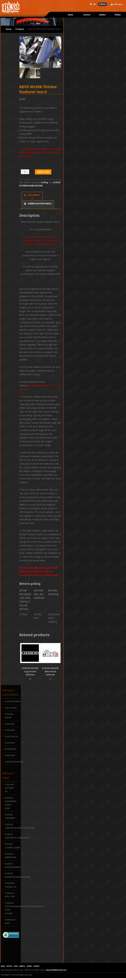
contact (36, 966)
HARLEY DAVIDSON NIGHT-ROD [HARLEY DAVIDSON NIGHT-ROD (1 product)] (10, 803)
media (29, 966)
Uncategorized (12, 761)
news (16, 966)
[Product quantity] (25, 171)
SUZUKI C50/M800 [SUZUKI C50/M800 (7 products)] (10, 816)
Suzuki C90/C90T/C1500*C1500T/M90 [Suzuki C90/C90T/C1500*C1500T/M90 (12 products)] (12, 826)
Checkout (118, 4)
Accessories (12, 701)
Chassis (9, 724)
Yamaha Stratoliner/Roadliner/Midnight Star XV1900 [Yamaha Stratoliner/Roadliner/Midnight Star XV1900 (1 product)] (12, 908)
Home (8, 29)
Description (33, 194)
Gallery (102, 14)
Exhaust (10, 743)
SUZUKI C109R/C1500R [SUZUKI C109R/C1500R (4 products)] (12, 846)
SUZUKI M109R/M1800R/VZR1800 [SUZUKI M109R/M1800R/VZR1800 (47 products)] (12, 875)
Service (86, 14)
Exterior (10, 749)
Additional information (39, 203)
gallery (22, 966)
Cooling (44, 182)
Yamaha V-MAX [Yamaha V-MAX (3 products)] (10, 921)
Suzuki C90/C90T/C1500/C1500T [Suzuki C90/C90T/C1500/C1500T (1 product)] (12, 836)
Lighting (10, 755)
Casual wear (9, 716)
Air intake (11, 708)
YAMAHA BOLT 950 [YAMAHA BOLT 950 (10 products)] (10, 895)
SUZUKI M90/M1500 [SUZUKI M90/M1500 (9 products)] (10, 856)
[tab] (32, 196)
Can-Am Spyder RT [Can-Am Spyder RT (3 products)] (9, 788)
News (70, 14)
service (9, 966)
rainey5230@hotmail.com (55, 970)
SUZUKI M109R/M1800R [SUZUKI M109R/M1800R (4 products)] (12, 865)
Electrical (11, 736)
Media (118, 14)
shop (3, 966)
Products (19, 29)
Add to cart (43, 171)
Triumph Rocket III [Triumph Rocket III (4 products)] (10, 885)
